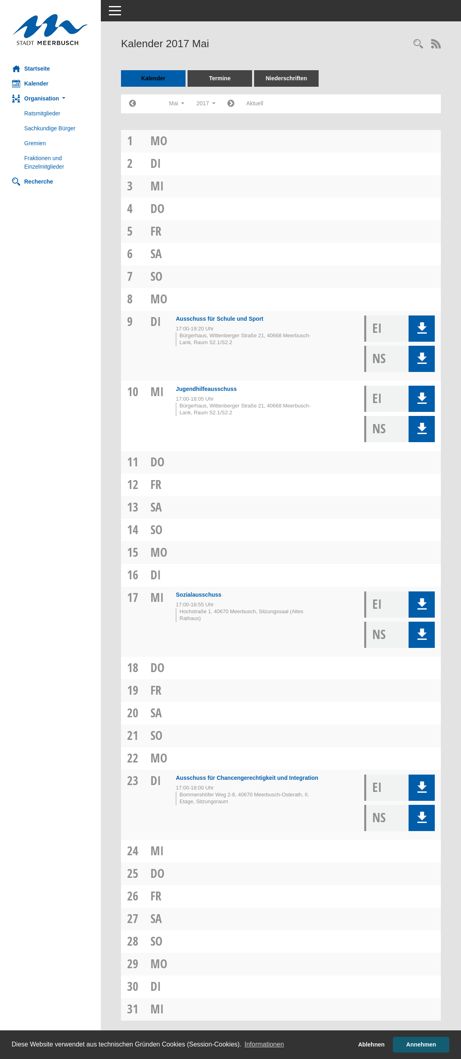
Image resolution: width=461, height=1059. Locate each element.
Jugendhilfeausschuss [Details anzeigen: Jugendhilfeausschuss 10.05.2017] (206, 389)
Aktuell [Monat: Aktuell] (254, 103)
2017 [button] (205, 103)
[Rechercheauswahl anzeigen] (418, 44)
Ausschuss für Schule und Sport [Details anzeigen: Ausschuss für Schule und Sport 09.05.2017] (219, 318)
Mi (157, 186)
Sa (156, 253)
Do (157, 208)
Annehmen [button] (421, 1044)
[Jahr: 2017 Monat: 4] (132, 103)
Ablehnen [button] (371, 1044)
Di (155, 163)
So (156, 276)
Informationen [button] (264, 1044)
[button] (50, 98)
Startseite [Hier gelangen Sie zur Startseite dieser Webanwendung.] (31, 69)
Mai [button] (176, 103)
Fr (155, 231)
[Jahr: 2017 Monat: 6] (230, 103)
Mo (158, 140)
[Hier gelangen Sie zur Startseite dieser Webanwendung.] (50, 29)
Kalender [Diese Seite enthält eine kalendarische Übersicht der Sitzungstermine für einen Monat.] (30, 83)
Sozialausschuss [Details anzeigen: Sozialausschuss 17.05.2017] (198, 594)
